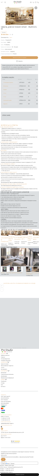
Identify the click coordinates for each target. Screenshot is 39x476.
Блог (2, 384)
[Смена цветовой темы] (33, 2)
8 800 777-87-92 (5, 416)
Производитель (6, 37)
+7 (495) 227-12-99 (5, 418)
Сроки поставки (4, 364)
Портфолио (3, 381)
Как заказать (4, 369)
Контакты (3, 386)
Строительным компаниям (7, 374)
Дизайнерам (4, 376)
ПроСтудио (11, 465)
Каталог (2, 2)
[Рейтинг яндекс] (5, 441)
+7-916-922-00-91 (5, 170)
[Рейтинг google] (15, 443)
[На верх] (3, 459)
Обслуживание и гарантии (7, 365)
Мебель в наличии (5, 355)
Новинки (3, 357)
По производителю (5, 358)
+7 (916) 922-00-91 (5, 420)
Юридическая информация (7, 378)
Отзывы (2, 383)
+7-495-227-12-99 (32, 169)
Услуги (2, 367)
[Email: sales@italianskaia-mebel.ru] (31, 2)
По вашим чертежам (5, 360)
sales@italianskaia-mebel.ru (30, 167)
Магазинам (3, 372)
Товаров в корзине (19, 474)
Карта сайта (4, 455)
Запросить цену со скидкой (19, 57)
